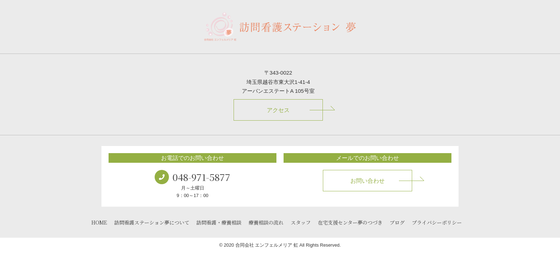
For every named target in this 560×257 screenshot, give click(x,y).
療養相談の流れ (266, 222)
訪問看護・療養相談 (218, 222)
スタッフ (301, 222)
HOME (99, 222)
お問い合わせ (367, 181)
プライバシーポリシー (437, 222)
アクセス (278, 110)
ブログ (397, 222)
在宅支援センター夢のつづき (350, 222)
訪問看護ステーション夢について (151, 222)
